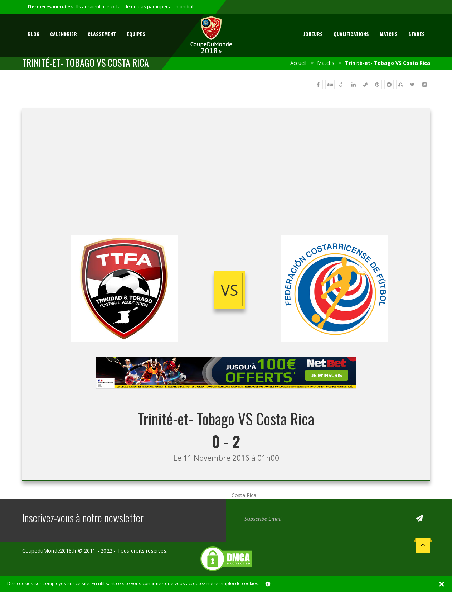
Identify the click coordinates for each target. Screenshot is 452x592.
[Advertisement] (226, 177)
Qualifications (351, 34)
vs (229, 290)
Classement (102, 34)
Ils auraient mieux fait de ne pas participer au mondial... (136, 6)
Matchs (389, 34)
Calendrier (63, 34)
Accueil (298, 62)
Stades (416, 34)
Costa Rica (244, 495)
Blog (33, 34)
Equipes (136, 34)
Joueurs (313, 34)
